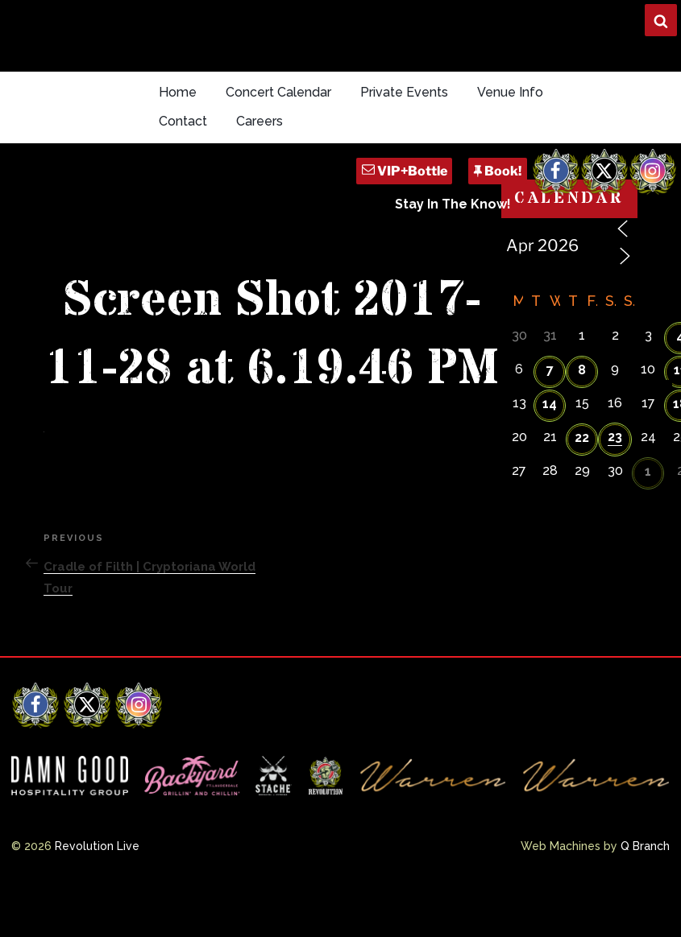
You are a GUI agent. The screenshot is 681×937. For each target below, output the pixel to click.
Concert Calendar (278, 92)
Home (178, 92)
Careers (259, 121)
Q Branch (645, 846)
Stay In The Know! (453, 204)
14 (549, 403)
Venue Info (510, 92)
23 (615, 436)
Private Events (404, 92)
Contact (183, 121)
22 (582, 437)
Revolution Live (97, 846)
